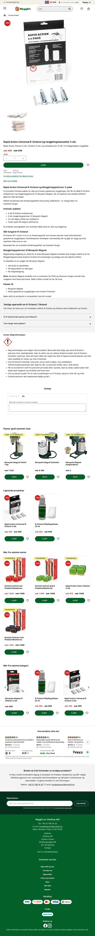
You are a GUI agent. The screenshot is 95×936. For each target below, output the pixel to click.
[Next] (88, 693)
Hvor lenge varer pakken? (15, 323)
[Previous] (5, 693)
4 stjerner (16, 396)
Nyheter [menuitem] (47, 889)
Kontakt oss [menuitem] (47, 870)
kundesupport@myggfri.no (63, 784)
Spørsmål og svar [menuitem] (47, 867)
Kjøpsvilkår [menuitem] (47, 874)
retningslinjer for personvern (63, 808)
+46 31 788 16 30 (35, 784)
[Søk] (69, 9)
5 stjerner (18, 396)
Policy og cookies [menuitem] (47, 878)
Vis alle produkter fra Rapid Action (18, 176)
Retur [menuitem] (47, 882)
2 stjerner (12, 396)
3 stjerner (14, 396)
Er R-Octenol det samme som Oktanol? (20, 317)
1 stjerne (10, 396)
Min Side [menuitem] (47, 886)
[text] (7, 151)
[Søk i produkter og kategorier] (55, 9)
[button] (4, 9)
